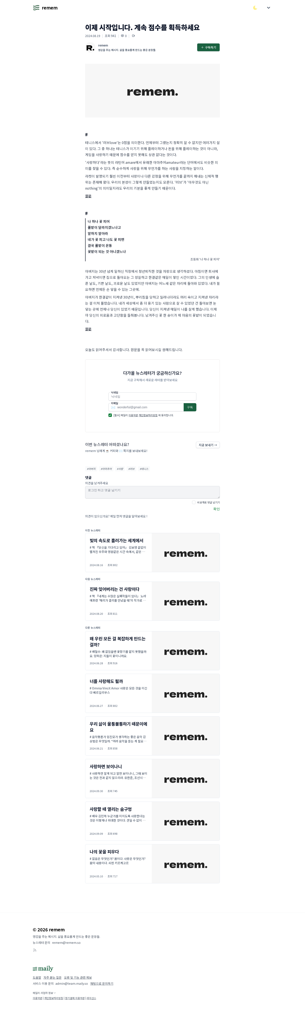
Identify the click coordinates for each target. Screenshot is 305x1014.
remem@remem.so (66, 942)
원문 (88, 195)
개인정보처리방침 (148, 415)
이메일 (114, 403)
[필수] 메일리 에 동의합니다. (144, 415)
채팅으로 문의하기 (101, 983)
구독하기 (208, 47)
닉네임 (114, 392)
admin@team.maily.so (71, 983)
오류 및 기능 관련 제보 (78, 977)
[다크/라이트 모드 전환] (255, 7)
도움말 (37, 977)
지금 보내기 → (208, 445)
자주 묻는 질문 (53, 977)
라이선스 (91, 998)
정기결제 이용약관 (75, 998)
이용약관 (133, 415)
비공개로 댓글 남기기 (208, 502)
